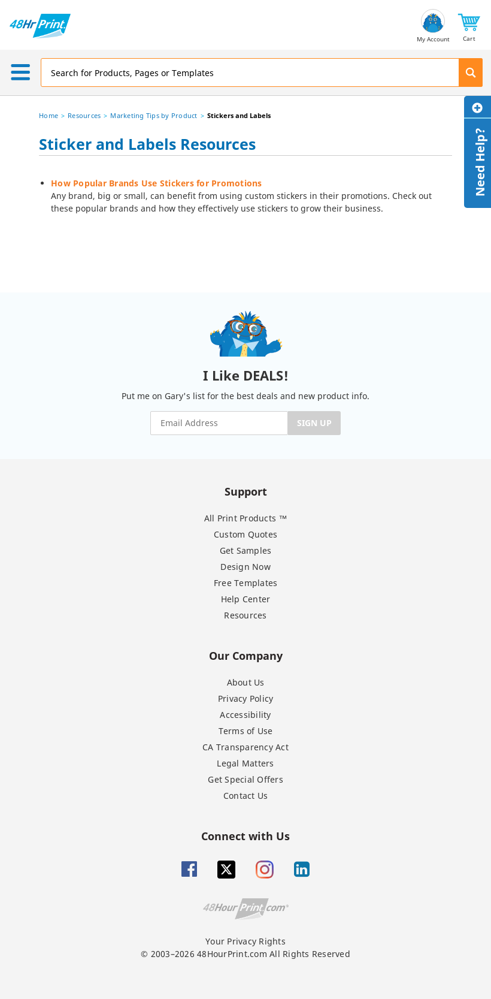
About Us (246, 682)
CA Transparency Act (245, 747)
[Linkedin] (302, 870)
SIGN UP (314, 422)
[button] (469, 26)
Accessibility (245, 714)
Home (48, 115)
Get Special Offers (245, 779)
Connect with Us (245, 836)
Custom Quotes (245, 534)
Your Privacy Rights (245, 941)
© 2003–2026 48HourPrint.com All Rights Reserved (245, 953)
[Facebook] (189, 870)
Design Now (245, 566)
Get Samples (246, 550)
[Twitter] (226, 870)
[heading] (245, 146)
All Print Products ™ (245, 518)
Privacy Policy (246, 698)
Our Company (246, 655)
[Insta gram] (265, 870)
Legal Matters (245, 763)
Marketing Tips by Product (153, 115)
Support (246, 491)
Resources (84, 115)
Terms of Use (246, 731)
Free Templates (246, 582)
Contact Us (245, 795)
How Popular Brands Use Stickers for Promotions (156, 183)
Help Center (246, 599)
